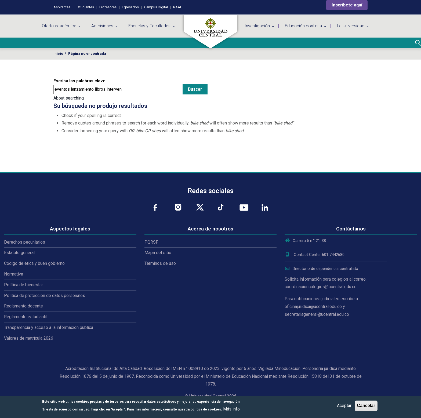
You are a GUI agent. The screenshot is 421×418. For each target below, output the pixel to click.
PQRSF (151, 242)
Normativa (13, 274)
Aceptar (344, 405)
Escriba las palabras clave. (80, 80)
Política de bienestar (23, 284)
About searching (68, 98)
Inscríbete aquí (347, 5)
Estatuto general (19, 252)
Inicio (58, 54)
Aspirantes (61, 7)
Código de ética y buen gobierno (34, 263)
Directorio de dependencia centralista (321, 268)
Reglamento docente (23, 306)
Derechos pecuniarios (24, 242)
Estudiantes (85, 7)
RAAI (177, 7)
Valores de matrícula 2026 (28, 338)
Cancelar (366, 405)
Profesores (108, 7)
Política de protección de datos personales (44, 295)
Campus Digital (156, 7)
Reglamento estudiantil (25, 316)
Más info (231, 409)
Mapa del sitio (157, 252)
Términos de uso (160, 263)
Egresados (130, 7)
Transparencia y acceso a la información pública (48, 327)
